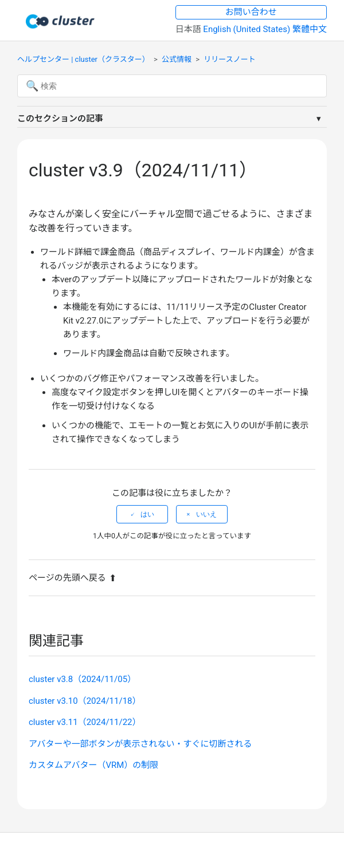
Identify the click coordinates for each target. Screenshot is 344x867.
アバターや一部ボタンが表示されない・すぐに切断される (140, 744)
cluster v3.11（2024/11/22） (85, 722)
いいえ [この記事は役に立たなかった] (206, 514)
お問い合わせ (251, 12)
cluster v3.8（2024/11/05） (82, 679)
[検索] (172, 85)
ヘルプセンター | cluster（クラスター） (83, 59)
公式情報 (176, 59)
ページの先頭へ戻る (72, 578)
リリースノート (229, 59)
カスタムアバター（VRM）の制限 (93, 765)
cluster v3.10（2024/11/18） (85, 701)
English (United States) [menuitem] (247, 29)
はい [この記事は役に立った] (147, 514)
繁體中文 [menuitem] (309, 29)
